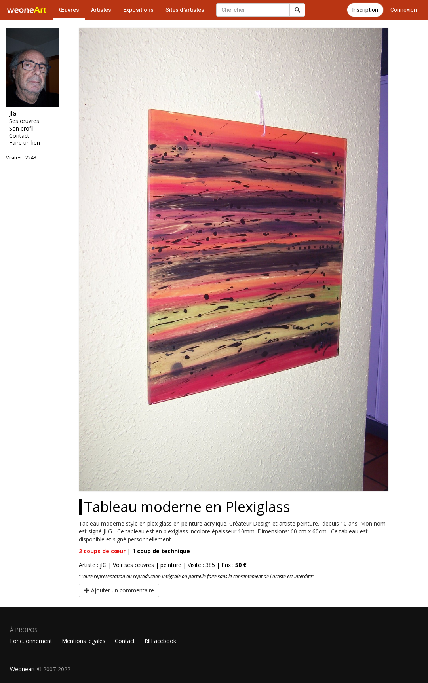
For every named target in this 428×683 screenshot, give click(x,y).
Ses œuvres (24, 121)
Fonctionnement (31, 641)
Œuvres (69, 10)
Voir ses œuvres (133, 565)
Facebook (160, 641)
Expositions (138, 10)
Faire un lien (24, 142)
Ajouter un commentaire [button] (119, 590)
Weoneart (22, 669)
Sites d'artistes (184, 10)
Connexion (403, 10)
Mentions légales (83, 641)
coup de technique (161, 551)
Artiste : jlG (93, 565)
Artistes (101, 10)
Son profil (21, 128)
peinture (170, 565)
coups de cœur (102, 551)
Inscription (365, 10)
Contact (19, 135)
